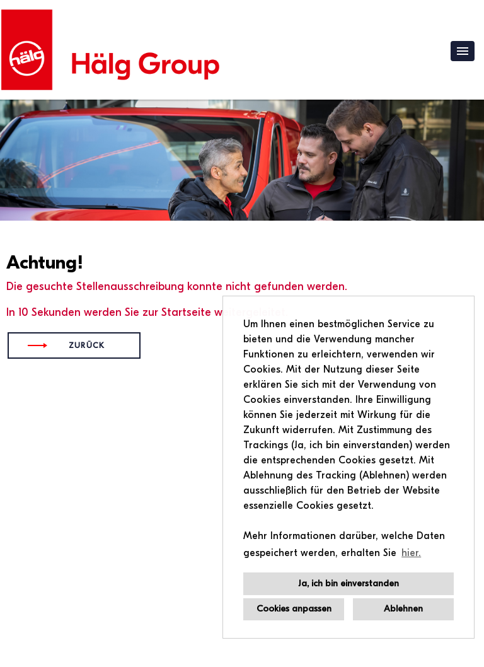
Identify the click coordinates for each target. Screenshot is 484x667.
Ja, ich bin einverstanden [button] (349, 583)
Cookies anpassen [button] (293, 608)
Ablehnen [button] (403, 608)
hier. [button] (411, 553)
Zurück (87, 345)
